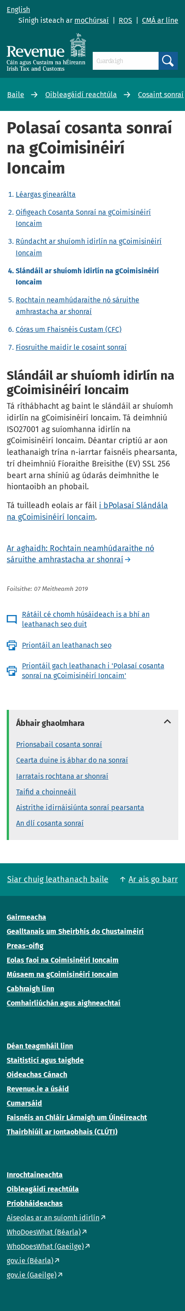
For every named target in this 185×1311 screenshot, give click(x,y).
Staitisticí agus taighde (45, 1060)
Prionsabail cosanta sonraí (59, 744)
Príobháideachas (35, 1203)
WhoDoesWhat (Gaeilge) (45, 1246)
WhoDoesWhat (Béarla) (44, 1232)
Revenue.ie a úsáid (38, 1089)
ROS (125, 20)
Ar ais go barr (153, 879)
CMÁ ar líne (160, 20)
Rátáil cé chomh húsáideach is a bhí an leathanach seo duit (86, 619)
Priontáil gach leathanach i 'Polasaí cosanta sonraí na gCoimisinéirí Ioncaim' (93, 671)
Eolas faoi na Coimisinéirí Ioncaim (63, 960)
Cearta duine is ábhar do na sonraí (72, 760)
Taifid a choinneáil (46, 792)
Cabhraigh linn (30, 988)
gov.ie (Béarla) (30, 1260)
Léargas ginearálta (46, 194)
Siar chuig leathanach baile (57, 879)
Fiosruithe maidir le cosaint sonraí (71, 347)
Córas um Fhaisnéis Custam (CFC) (68, 329)
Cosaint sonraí (161, 94)
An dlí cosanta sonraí (50, 823)
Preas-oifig (25, 946)
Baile (15, 94)
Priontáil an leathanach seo (67, 645)
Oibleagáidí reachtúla (81, 94)
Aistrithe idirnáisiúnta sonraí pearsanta (80, 807)
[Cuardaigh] (126, 61)
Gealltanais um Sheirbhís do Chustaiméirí (75, 931)
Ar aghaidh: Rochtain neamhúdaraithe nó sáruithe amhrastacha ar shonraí (80, 554)
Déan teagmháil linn (40, 1046)
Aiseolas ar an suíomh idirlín (53, 1217)
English (18, 9)
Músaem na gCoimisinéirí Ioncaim (62, 974)
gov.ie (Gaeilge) (31, 1275)
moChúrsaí (91, 20)
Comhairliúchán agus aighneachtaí (63, 1003)
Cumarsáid (24, 1103)
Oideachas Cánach (37, 1074)
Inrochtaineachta (35, 1175)
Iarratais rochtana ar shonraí (62, 776)
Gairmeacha (26, 917)
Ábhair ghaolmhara (50, 723)
